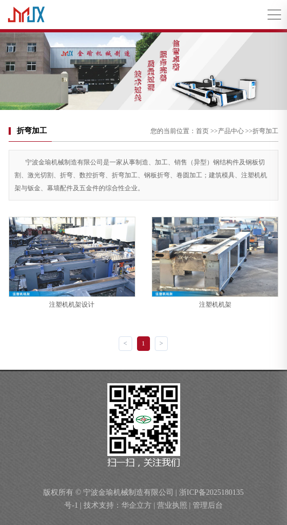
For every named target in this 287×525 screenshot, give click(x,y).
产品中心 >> (235, 131)
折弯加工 (265, 131)
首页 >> (207, 131)
